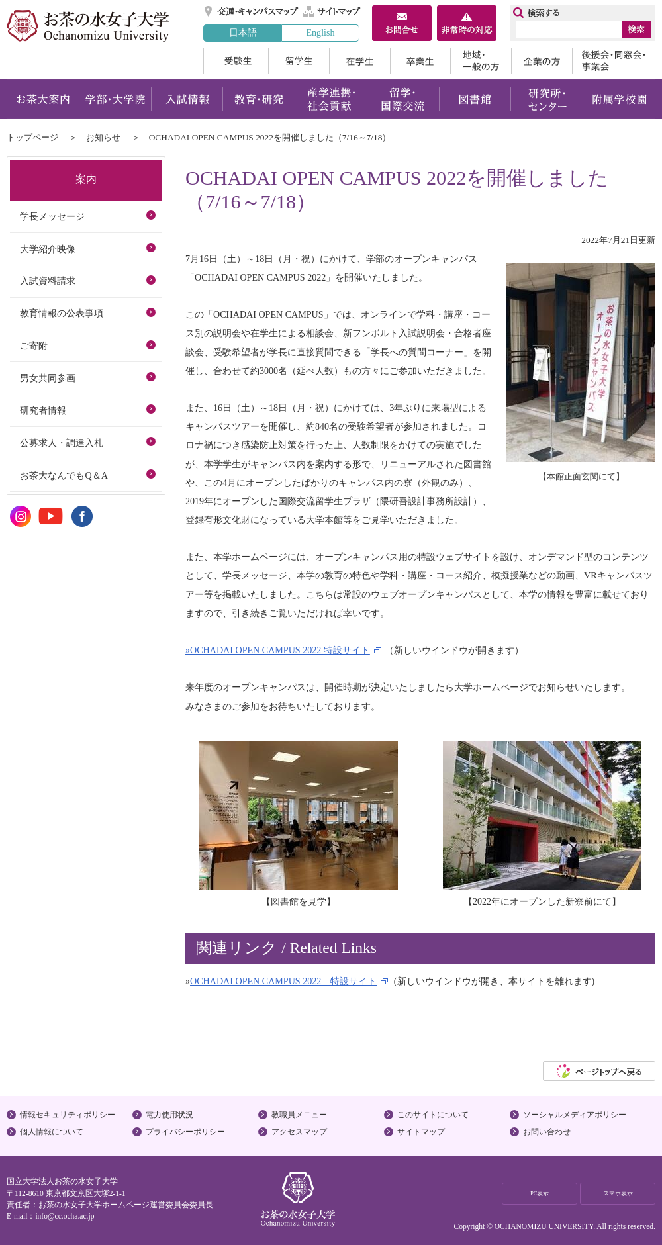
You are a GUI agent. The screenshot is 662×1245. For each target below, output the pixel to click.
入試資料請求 (47, 280)
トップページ (32, 137)
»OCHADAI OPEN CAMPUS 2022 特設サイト (277, 650)
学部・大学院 (115, 99)
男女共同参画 (47, 378)
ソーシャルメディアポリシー (574, 1115)
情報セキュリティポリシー (67, 1115)
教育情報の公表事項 (61, 313)
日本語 (243, 32)
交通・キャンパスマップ (252, 11)
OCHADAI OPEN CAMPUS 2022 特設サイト (283, 981)
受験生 (235, 61)
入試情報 (186, 99)
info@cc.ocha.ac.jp (64, 1216)
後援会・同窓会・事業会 (613, 61)
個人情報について (51, 1132)
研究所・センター (547, 99)
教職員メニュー (299, 1115)
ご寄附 (34, 345)
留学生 (298, 61)
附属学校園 (619, 99)
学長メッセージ (52, 216)
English (320, 32)
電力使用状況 (169, 1115)
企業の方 (541, 61)
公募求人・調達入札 (61, 443)
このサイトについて (433, 1115)
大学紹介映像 (47, 249)
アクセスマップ (299, 1132)
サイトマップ (332, 11)
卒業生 (420, 61)
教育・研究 (258, 99)
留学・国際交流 (403, 99)
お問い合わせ (547, 1132)
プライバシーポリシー (185, 1132)
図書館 (475, 99)
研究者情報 (43, 410)
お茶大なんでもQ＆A (63, 475)
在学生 (359, 61)
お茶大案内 (43, 99)
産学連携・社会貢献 (331, 99)
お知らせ (103, 137)
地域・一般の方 (480, 61)
